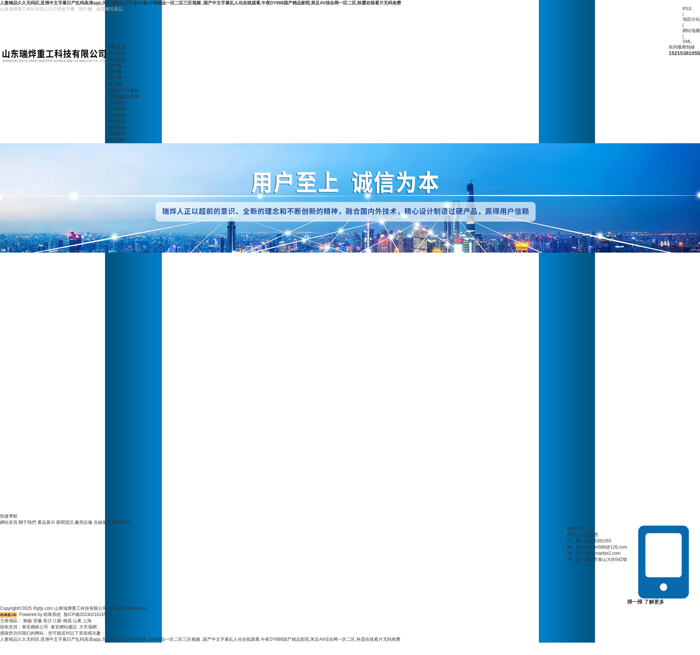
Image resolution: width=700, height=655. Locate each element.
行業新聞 (117, 115)
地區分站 (691, 19)
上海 (87, 620)
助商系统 (52, 614)
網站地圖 (691, 30)
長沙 (47, 620)
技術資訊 (117, 121)
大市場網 (88, 626)
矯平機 (114, 71)
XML (687, 41)
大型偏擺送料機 (123, 96)
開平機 (114, 78)
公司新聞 (117, 109)
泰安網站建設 (64, 626)
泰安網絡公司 (35, 626)
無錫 (27, 620)
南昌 (67, 620)
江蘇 (57, 620)
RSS (687, 8)
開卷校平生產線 (123, 90)
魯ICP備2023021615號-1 (87, 614)
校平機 (114, 65)
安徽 (37, 620)
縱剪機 (114, 84)
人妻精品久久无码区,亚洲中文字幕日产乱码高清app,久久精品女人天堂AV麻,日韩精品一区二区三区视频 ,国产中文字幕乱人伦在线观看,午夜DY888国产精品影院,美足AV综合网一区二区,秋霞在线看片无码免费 (200, 2)
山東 (77, 620)
